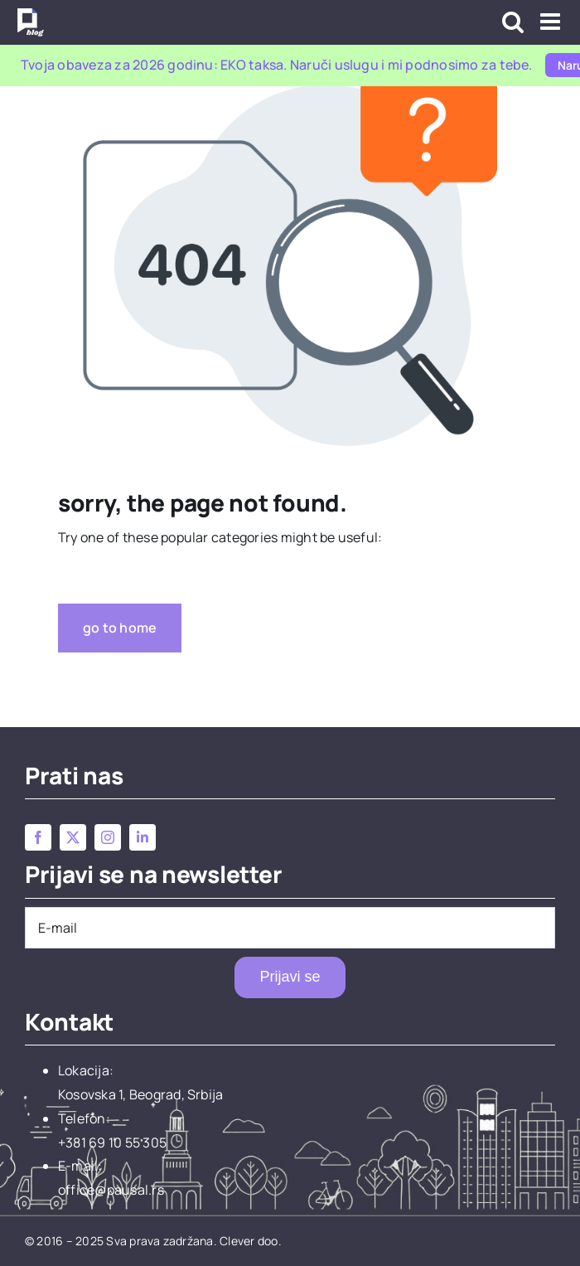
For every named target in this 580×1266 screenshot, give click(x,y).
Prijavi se (289, 976)
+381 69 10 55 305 (112, 1142)
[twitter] (73, 837)
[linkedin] (142, 837)
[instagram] (107, 837)
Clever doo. (251, 1241)
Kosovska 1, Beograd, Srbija (140, 1094)
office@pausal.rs (111, 1190)
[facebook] (38, 837)
